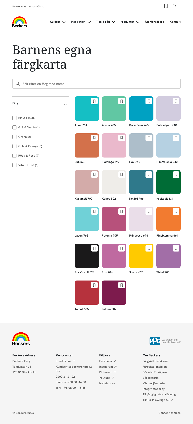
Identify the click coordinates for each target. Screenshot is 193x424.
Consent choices (169, 413)
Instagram (106, 367)
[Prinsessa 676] (141, 222)
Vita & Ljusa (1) (28, 165)
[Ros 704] (114, 259)
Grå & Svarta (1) (29, 127)
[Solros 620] (141, 259)
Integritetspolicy (154, 389)
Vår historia (151, 378)
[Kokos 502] (114, 185)
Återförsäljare (154, 22)
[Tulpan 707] (114, 296)
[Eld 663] (87, 148)
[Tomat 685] (87, 296)
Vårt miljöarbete (154, 383)
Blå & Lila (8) (26, 118)
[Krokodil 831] (168, 185)
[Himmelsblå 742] (168, 148)
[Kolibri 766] (141, 185)
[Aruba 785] (114, 111)
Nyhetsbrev (107, 383)
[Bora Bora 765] (141, 111)
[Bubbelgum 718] (168, 111)
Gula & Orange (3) (30, 146)
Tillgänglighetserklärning (159, 394)
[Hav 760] (141, 148)
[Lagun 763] (87, 222)
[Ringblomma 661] (168, 222)
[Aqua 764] (87, 111)
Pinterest (105, 372)
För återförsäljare (155, 372)
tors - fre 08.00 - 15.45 (71, 388)
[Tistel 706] (168, 259)
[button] (40, 103)
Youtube (104, 378)
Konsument (19, 6)
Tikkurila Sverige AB (156, 400)
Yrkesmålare (36, 6)
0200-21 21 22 (65, 377)
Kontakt (175, 22)
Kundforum (63, 361)
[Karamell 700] (87, 185)
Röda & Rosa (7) (28, 156)
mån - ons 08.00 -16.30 (71, 382)
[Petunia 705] (114, 222)
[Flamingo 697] (114, 148)
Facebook (105, 361)
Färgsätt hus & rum (155, 361)
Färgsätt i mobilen (155, 367)
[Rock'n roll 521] (87, 259)
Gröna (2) (24, 137)
